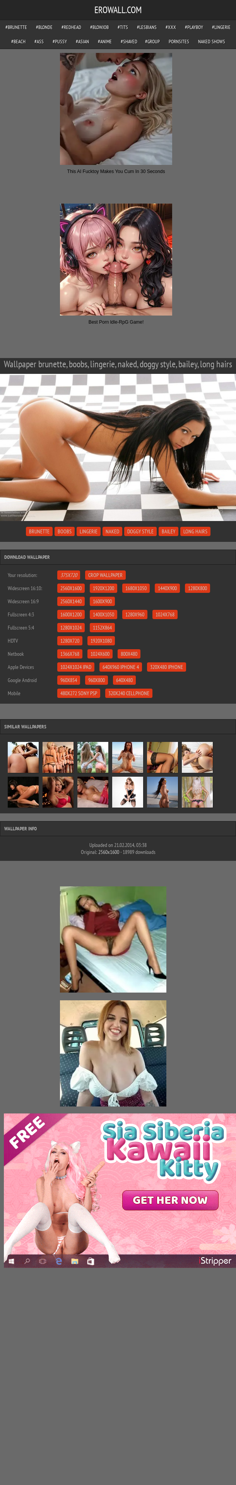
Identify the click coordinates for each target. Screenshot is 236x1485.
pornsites (179, 41)
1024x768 (165, 614)
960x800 (96, 680)
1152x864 (102, 627)
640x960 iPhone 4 (121, 667)
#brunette (16, 27)
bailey (168, 531)
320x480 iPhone (166, 667)
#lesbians (147, 27)
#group (152, 41)
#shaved (129, 41)
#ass (39, 41)
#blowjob (99, 27)
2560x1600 (71, 588)
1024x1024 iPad (75, 667)
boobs (65, 531)
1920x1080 (101, 640)
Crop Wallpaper (105, 575)
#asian (82, 41)
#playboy (194, 27)
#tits (123, 27)
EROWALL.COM (118, 10)
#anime (105, 41)
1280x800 (197, 588)
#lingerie (221, 27)
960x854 (68, 680)
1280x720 (69, 640)
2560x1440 (71, 601)
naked (112, 531)
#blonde (44, 27)
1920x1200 (103, 588)
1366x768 (69, 653)
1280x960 (134, 614)
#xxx (171, 27)
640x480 (124, 680)
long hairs (195, 531)
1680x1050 (136, 588)
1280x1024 (71, 627)
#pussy (60, 41)
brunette (39, 531)
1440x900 (167, 588)
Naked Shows (211, 41)
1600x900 (102, 601)
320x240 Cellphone (128, 693)
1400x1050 (103, 614)
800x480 (129, 653)
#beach (18, 41)
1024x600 (100, 653)
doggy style (140, 531)
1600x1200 (71, 614)
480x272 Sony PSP (78, 693)
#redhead (71, 27)
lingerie (88, 531)
